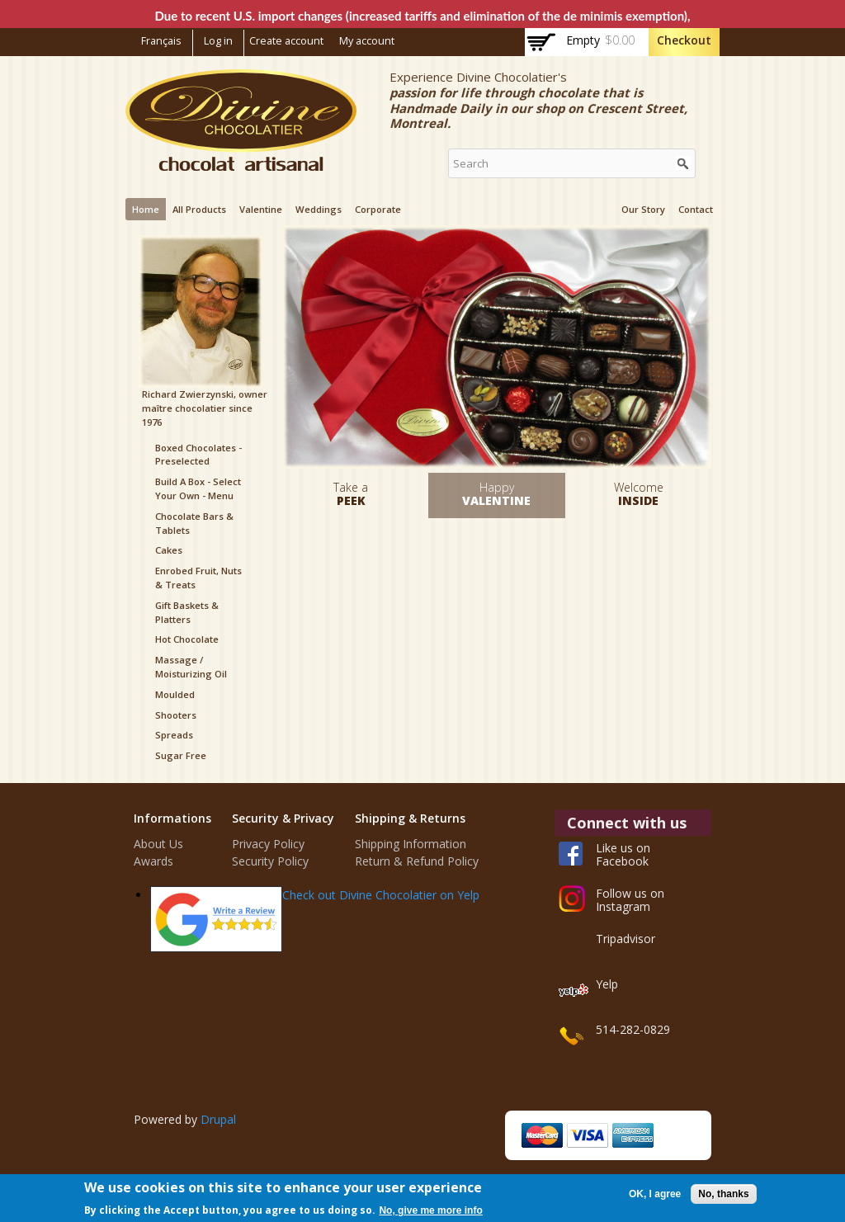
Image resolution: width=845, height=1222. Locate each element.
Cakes (168, 550)
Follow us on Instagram (630, 899)
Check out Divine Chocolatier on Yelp (380, 895)
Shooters (175, 715)
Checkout (684, 40)
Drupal (218, 1119)
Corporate (378, 209)
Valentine (260, 209)
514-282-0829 (633, 1029)
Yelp (607, 984)
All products (199, 209)
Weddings (318, 209)
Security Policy (270, 861)
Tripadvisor (625, 938)
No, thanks (723, 1194)
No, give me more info (430, 1210)
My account (366, 41)
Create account (286, 41)
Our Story (643, 209)
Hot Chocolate (187, 639)
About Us (158, 844)
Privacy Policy (268, 844)
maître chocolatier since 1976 (197, 415)
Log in (218, 41)
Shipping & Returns (410, 818)
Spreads (174, 735)
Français (161, 41)
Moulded (175, 694)
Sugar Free (180, 755)
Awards (153, 861)
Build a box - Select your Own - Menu (198, 488)
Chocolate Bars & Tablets (194, 523)
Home (145, 209)
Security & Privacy (283, 818)
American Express (633, 1135)
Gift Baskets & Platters (187, 612)
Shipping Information (410, 844)
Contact (695, 209)
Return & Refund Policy (417, 861)
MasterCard (542, 1135)
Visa (587, 1135)
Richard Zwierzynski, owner (204, 394)
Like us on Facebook (623, 854)
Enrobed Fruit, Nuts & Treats (198, 577)
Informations (172, 818)
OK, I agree (655, 1194)
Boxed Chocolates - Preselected (198, 454)
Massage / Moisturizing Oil (191, 666)
